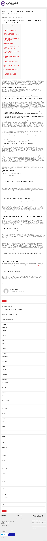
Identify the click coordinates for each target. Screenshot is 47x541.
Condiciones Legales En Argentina (9, 68)
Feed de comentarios (5, 497)
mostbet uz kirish (5, 408)
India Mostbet (4, 369)
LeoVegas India (4, 374)
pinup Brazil (4, 421)
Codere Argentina (6, 13)
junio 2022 (3, 476)
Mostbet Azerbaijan (5, 382)
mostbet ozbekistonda (5, 400)
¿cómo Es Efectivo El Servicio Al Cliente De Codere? (12, 65)
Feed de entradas (4, 494)
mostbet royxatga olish (6, 403)
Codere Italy (4, 366)
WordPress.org (4, 499)
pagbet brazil (4, 413)
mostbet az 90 (4, 379)
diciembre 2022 (4, 460)
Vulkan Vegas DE (4, 429)
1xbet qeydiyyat (4, 348)
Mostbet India (4, 392)
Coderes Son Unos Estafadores (9, 33)
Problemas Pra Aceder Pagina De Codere (10, 30)
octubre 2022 (4, 465)
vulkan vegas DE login (5, 431)
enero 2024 (3, 442)
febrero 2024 (4, 439)
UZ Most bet (4, 426)
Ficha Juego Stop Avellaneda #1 (9, 44)
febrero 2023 (4, 455)
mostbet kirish (4, 395)
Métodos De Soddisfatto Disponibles (10, 73)
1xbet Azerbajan (4, 335)
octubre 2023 (4, 450)
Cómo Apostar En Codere (8, 66)
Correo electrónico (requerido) (39, 523)
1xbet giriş (3, 343)
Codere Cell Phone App (7, 52)
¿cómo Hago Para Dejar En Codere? (9, 48)
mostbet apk (4, 377)
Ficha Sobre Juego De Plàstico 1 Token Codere (11, 61)
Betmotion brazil (5, 361)
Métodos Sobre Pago (7, 40)
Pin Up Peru (3, 416)
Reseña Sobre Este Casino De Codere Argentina (11, 51)
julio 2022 (3, 473)
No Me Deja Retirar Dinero (8, 42)
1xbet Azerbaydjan (5, 338)
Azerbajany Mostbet (5, 356)
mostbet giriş (4, 387)
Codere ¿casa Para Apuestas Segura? (10, 74)
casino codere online (38, 265)
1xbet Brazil (4, 340)
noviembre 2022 (4, 463)
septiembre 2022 (4, 468)
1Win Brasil (4, 330)
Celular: (39, 526)
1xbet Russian (4, 351)
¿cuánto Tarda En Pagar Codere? (9, 62)
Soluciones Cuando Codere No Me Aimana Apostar (12, 34)
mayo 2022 (3, 478)
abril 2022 (3, 481)
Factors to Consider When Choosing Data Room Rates (10, 314)
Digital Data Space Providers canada (7, 319)
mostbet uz (4, 405)
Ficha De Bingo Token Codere (8, 43)
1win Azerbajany (4, 327)
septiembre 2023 (4, 452)
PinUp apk (3, 418)
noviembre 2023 (4, 447)
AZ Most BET (4, 353)
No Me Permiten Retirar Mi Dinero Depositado (11, 69)
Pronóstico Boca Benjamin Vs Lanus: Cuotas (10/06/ (12, 31)
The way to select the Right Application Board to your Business (12, 309)
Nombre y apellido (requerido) (39, 521)
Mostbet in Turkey (5, 390)
